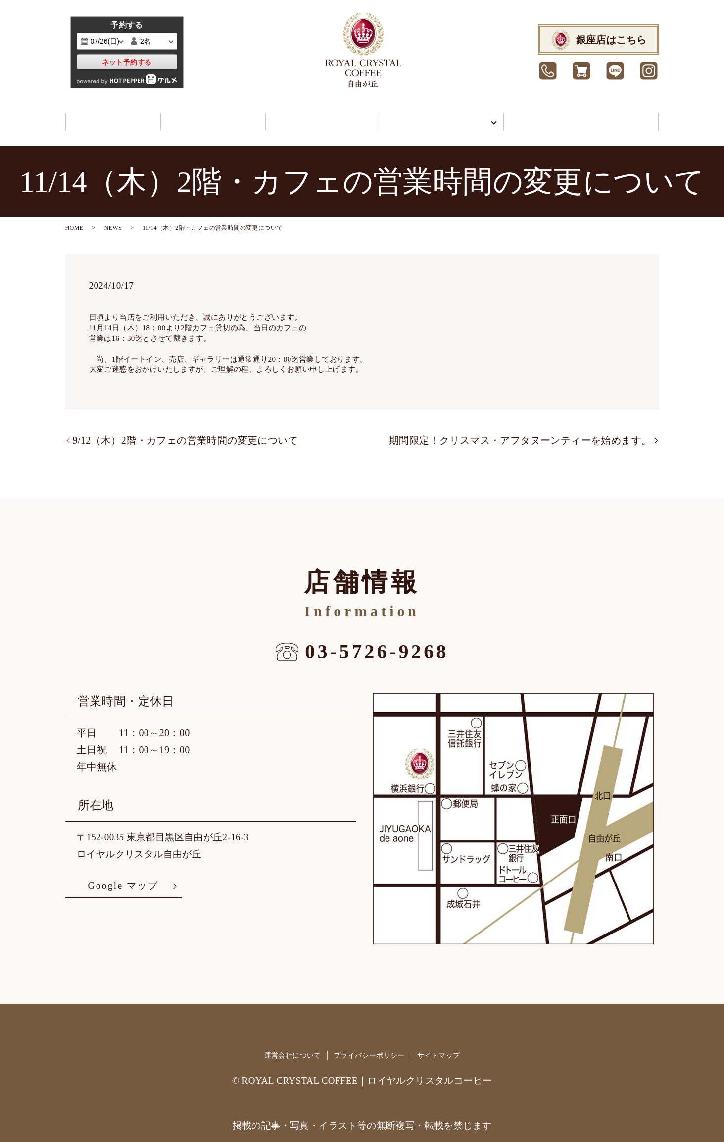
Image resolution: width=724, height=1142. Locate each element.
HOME (74, 218)
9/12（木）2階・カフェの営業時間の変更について (185, 431)
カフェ (108, 116)
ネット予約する (127, 62)
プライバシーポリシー (369, 1046)
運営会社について (292, 1046)
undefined (159, 41)
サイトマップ (438, 1046)
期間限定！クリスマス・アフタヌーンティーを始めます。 (520, 431)
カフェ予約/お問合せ (577, 116)
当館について (420, 116)
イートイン (304, 116)
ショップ (200, 116)
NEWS (113, 218)
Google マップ (123, 877)
